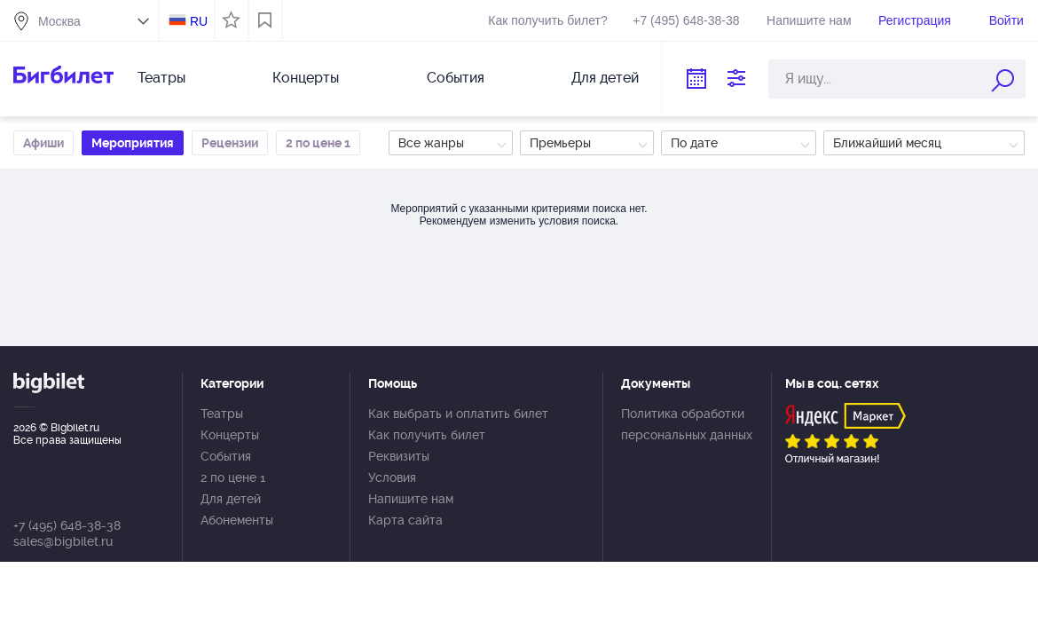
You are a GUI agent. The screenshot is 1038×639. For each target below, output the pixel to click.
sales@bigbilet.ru (63, 541)
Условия (392, 477)
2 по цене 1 (318, 143)
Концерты (305, 77)
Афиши (43, 143)
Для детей (605, 77)
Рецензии (229, 143)
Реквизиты (398, 456)
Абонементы (237, 520)
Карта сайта (405, 520)
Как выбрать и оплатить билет (458, 413)
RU (199, 21)
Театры (161, 77)
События (455, 77)
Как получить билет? (547, 20)
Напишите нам (809, 20)
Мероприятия (132, 143)
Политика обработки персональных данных (686, 424)
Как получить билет (426, 435)
